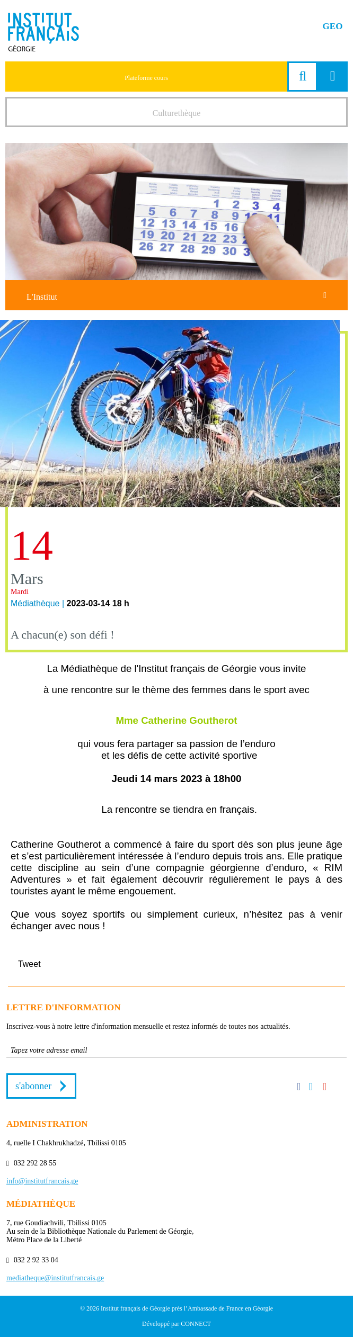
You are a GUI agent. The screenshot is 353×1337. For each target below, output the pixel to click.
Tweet (29, 963)
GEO (333, 26)
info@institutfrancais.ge (42, 1181)
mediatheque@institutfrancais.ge (55, 1278)
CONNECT (196, 1323)
